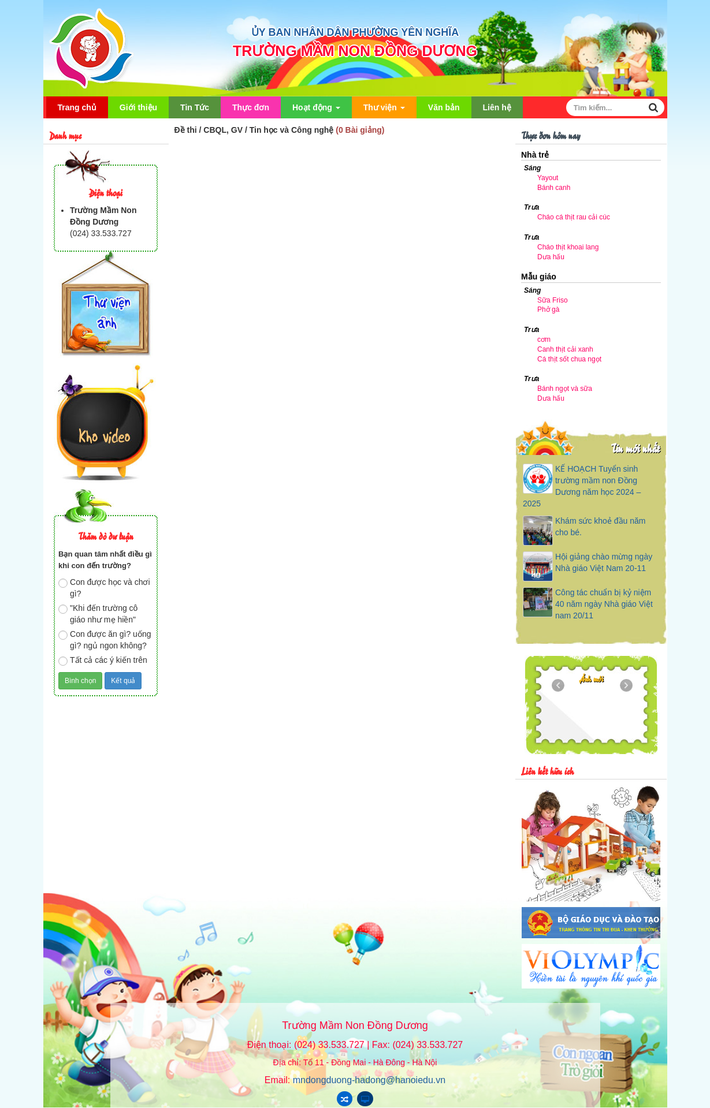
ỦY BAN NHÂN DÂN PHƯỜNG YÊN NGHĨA (355, 32)
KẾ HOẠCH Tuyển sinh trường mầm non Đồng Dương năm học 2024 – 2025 (582, 486)
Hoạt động (316, 110)
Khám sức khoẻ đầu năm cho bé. (600, 526)
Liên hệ (497, 107)
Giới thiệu (138, 107)
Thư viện (384, 110)
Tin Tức (194, 107)
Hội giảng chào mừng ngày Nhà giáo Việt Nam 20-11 (603, 562)
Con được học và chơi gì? (104, 587)
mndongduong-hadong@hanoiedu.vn (369, 1080)
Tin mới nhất (635, 447)
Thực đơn (250, 107)
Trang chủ (77, 107)
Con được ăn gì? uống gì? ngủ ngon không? (104, 639)
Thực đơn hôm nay (550, 135)
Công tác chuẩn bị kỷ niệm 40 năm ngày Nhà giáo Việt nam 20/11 (604, 604)
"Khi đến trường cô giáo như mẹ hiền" (97, 613)
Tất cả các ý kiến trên (102, 660)
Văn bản (444, 107)
